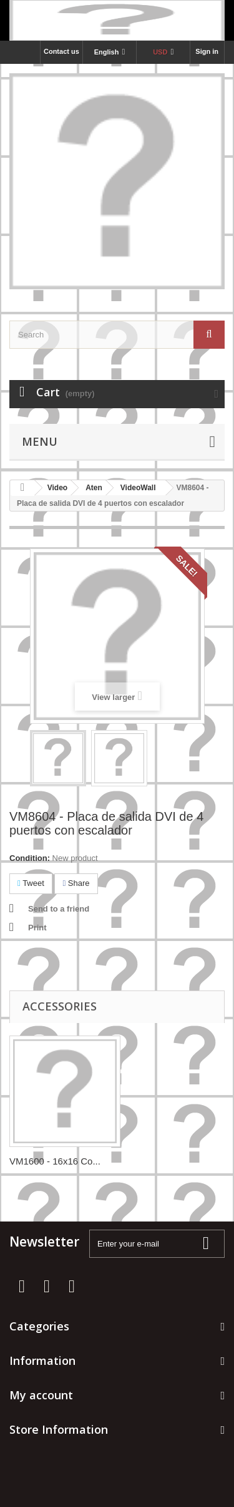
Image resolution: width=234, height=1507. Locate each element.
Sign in (206, 51)
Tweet (30, 883)
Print (37, 927)
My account (41, 1394)
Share (75, 883)
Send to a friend (58, 908)
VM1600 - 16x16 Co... (54, 1161)
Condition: (29, 858)
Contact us (61, 51)
